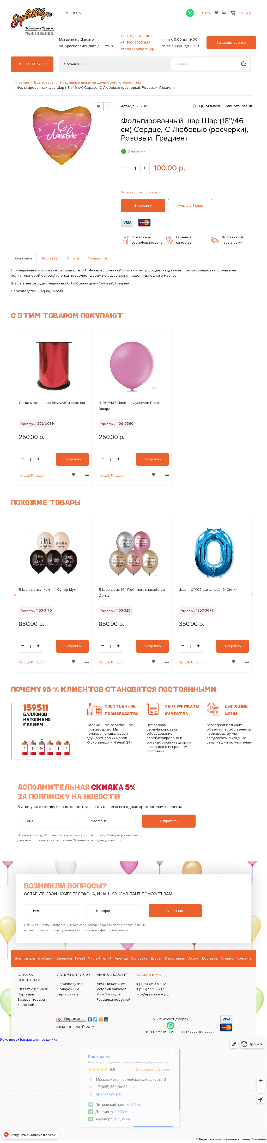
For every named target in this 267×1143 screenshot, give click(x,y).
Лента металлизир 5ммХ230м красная (52, 403)
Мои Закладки (108, 994)
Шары (156, 958)
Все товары (28, 64)
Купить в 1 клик (190, 205)
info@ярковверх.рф (137, 49)
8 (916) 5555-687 (150, 989)
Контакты (244, 958)
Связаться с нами (32, 989)
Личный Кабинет (110, 984)
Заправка (139, 958)
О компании (174, 958)
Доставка (49, 258)
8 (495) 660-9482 (151, 984)
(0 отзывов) (211, 106)
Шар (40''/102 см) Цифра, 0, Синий (208, 589)
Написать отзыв (238, 106)
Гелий (80, 958)
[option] (54, 407)
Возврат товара (31, 999)
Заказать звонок (231, 42)
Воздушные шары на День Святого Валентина (100, 82)
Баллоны (64, 958)
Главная (22, 82)
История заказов (111, 989)
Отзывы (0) (97, 258)
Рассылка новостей (113, 999)
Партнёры (26, 994)
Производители (70, 984)
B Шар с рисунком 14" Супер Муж (47, 589)
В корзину (143, 205)
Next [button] (252, 594)
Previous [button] (15, 594)
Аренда (121, 958)
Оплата (72, 258)
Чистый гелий (100, 958)
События (71, 64)
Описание (24, 258)
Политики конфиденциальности (97, 840)
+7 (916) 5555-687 (135, 42)
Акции (193, 958)
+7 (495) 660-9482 (136, 36)
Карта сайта (27, 1004)
